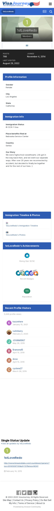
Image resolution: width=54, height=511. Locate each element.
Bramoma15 (18, 350)
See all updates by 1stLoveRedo (16, 443)
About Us (40, 503)
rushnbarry (18, 331)
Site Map (7, 500)
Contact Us (18, 500)
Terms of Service (26, 503)
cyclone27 (17, 368)
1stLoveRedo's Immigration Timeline (22, 225)
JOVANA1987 (19, 340)
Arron (15, 359)
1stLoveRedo (13, 457)
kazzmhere (18, 322)
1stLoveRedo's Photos (15, 235)
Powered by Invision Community (27, 507)
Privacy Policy (32, 500)
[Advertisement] (27, 409)
